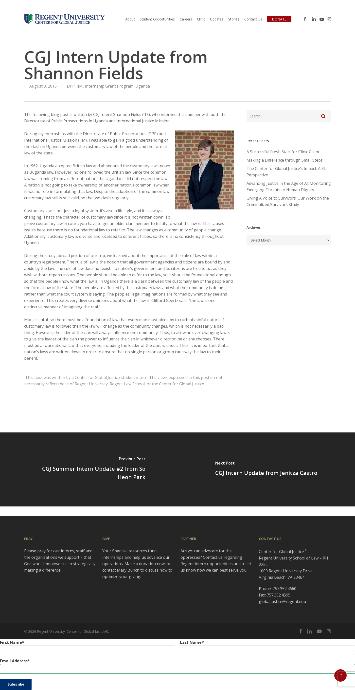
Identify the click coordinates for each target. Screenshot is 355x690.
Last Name (191, 642)
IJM (80, 86)
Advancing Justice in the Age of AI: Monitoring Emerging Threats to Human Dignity (289, 186)
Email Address (14, 661)
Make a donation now (144, 563)
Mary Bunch (128, 570)
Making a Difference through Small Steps (285, 160)
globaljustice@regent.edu (282, 601)
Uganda (142, 86)
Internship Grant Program (109, 86)
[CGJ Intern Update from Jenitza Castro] (266, 469)
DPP (71, 86)
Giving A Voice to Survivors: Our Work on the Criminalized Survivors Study (288, 201)
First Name (11, 642)
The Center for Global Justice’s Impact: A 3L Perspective (286, 172)
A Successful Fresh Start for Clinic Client (283, 151)
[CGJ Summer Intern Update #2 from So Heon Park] (89, 469)
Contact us (213, 557)
